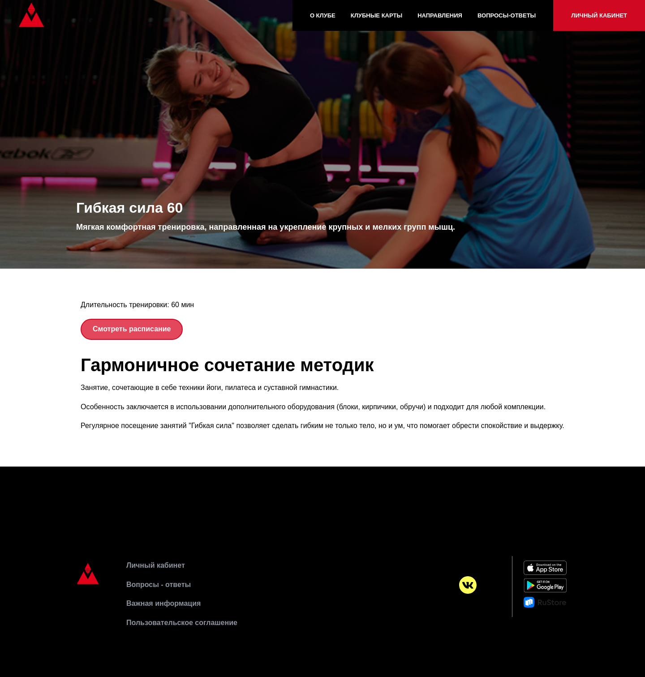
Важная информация (163, 603)
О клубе (322, 15)
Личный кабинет (599, 15)
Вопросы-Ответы (506, 15)
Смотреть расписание (132, 329)
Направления (439, 15)
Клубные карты (376, 15)
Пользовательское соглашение (181, 622)
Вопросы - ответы (158, 584)
